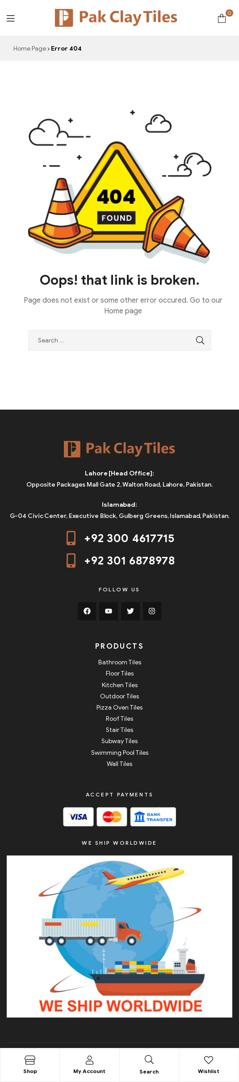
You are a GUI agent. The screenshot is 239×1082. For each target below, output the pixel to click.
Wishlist (208, 1071)
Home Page (29, 48)
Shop (30, 1071)
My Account (89, 1071)
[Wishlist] (208, 1060)
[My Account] (89, 1060)
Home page (123, 311)
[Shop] (29, 1060)
